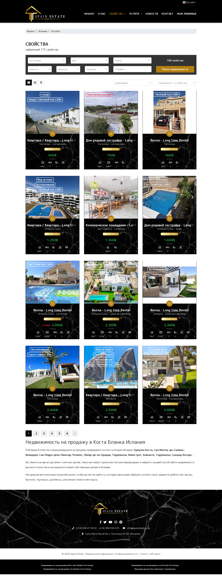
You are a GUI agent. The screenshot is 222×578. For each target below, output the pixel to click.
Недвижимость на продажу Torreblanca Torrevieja (67, 569)
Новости (152, 13)
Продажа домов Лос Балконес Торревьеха (154, 569)
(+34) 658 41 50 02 (86, 528)
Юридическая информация (99, 553)
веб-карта (155, 553)
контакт (167, 13)
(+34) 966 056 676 (109, 528)
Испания (43, 31)
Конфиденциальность (126, 553)
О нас (102, 13)
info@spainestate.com (138, 528)
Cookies (144, 553)
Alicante (55, 31)
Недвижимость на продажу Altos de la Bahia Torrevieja (67, 565)
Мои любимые (186, 13)
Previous (29, 112)
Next (75, 112)
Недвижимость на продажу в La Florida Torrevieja (155, 565)
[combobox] (47, 60)
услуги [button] (135, 13)
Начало (89, 13)
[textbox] (48, 60)
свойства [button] (117, 13)
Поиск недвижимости (175, 69)
